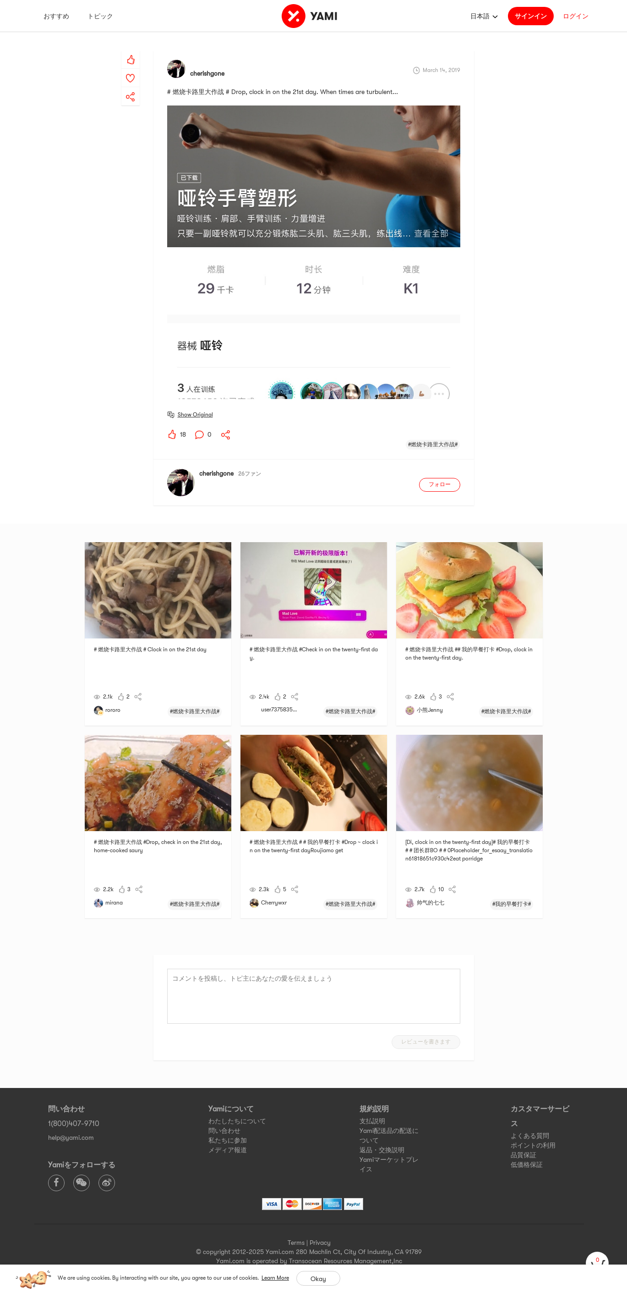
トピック (100, 16)
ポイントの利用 (533, 1145)
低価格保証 (527, 1164)
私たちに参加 (227, 1140)
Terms (296, 1242)
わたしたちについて (237, 1121)
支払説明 (372, 1121)
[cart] (597, 1263)
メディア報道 (227, 1150)
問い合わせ (224, 1130)
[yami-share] (130, 87)
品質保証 (523, 1155)
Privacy (320, 1242)
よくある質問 (530, 1135)
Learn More (275, 1278)
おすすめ (56, 16)
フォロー (440, 484)
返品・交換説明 (382, 1150)
